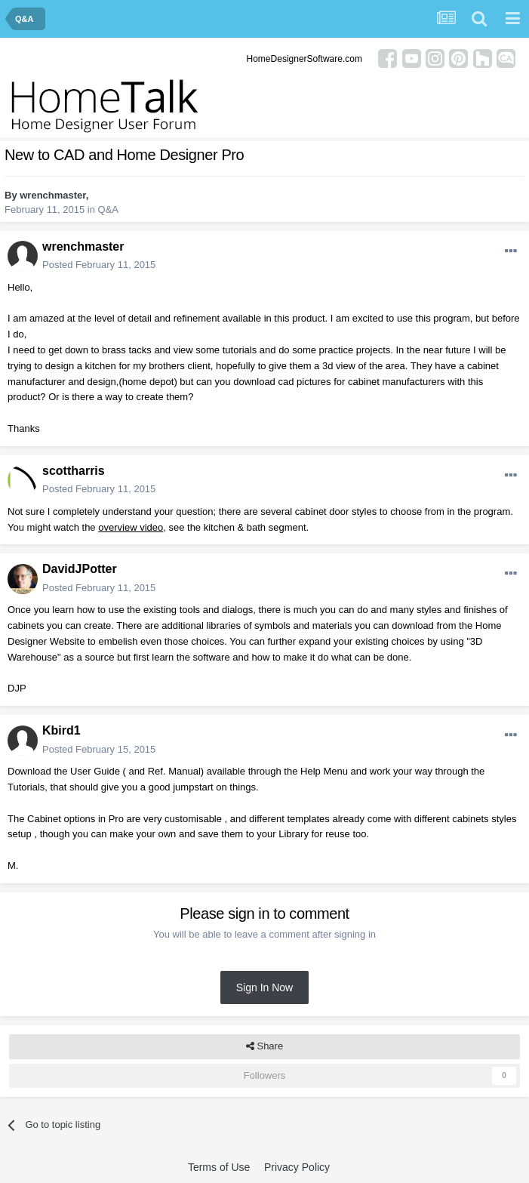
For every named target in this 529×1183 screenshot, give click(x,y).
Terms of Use (219, 1167)
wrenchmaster (52, 195)
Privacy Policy (297, 1167)
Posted (98, 264)
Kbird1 (61, 730)
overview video (130, 527)
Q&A (108, 209)
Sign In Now (264, 987)
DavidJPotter (79, 568)
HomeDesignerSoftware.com (304, 59)
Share (264, 1046)
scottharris (73, 470)
